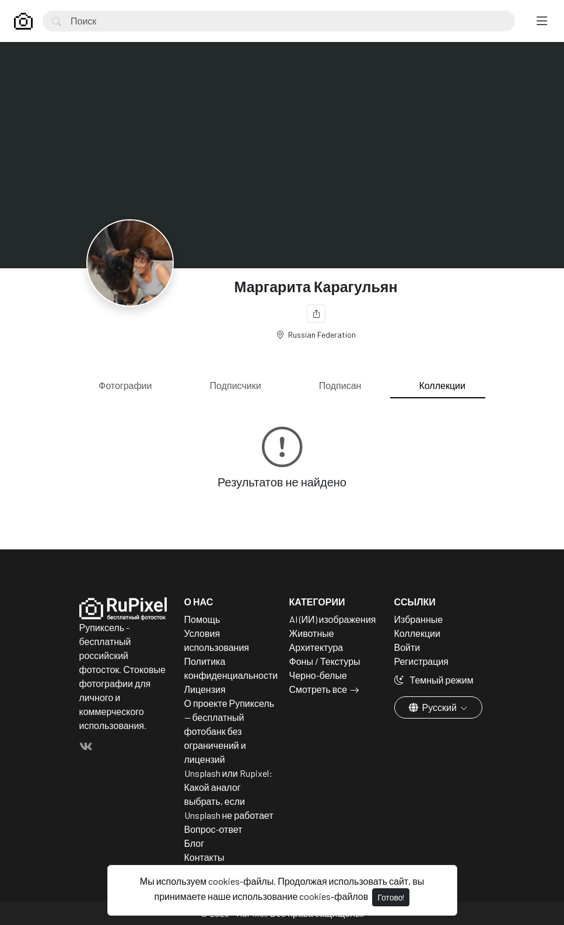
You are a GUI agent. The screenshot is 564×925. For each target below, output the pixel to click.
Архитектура (316, 647)
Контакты (204, 857)
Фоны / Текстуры (324, 661)
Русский (433, 707)
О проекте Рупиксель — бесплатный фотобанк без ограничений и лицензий (229, 731)
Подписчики (235, 385)
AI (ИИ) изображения (332, 619)
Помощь (202, 619)
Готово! (390, 897)
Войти (407, 647)
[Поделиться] (316, 313)
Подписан (340, 385)
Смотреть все (318, 689)
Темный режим (434, 679)
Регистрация (421, 661)
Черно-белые (318, 675)
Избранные (418, 619)
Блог (194, 843)
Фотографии (125, 385)
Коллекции (442, 385)
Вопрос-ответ (213, 829)
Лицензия (205, 689)
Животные (311, 633)
